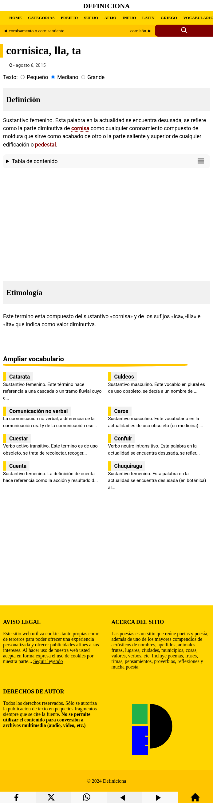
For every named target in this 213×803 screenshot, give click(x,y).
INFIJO (129, 17)
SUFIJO (91, 17)
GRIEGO (169, 17)
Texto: (10, 77)
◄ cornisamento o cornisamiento (33, 30)
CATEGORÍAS (41, 17)
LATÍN (148, 17)
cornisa (80, 128)
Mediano (67, 77)
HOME (15, 17)
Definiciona (106, 6)
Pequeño (37, 77)
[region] (106, 223)
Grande (96, 77)
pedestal (45, 145)
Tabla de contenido (109, 160)
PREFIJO (69, 17)
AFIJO (110, 17)
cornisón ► (141, 30)
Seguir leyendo (48, 661)
